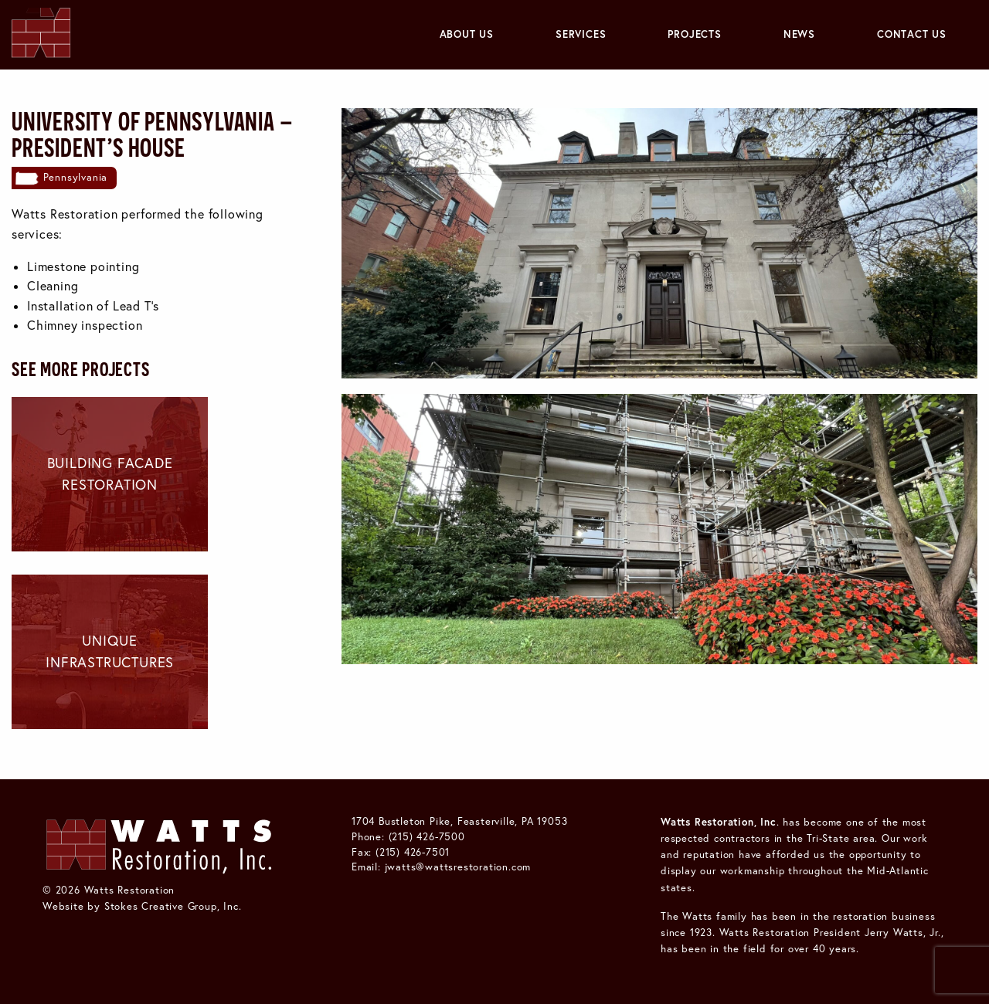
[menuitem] (467, 34)
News (799, 34)
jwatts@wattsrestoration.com (458, 866)
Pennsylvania (75, 177)
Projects (694, 34)
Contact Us (912, 34)
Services (581, 34)
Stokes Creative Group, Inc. (173, 906)
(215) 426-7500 (427, 836)
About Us (467, 34)
